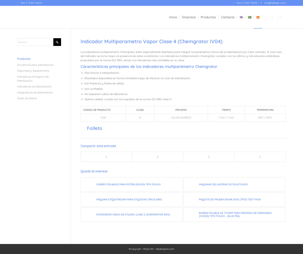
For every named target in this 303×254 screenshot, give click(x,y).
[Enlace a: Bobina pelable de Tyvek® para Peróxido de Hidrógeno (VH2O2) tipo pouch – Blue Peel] (234, 214)
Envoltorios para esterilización (35, 64)
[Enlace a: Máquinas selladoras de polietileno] (234, 184)
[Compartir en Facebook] (106, 157)
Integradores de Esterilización (35, 92)
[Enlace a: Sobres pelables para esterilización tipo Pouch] (132, 184)
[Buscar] (39, 42)
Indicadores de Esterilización (34, 86)
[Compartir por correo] (260, 157)
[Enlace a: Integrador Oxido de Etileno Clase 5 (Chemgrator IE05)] (132, 214)
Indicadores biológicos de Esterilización (33, 78)
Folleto (94, 128)
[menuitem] (245, 3)
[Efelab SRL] (46, 17)
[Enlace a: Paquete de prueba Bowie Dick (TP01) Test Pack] (234, 199)
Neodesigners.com (165, 249)
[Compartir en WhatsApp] (208, 157)
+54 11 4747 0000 (31, 3)
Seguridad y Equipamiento (33, 70)
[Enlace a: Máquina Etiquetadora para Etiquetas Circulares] (132, 199)
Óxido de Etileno (27, 98)
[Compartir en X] (157, 157)
